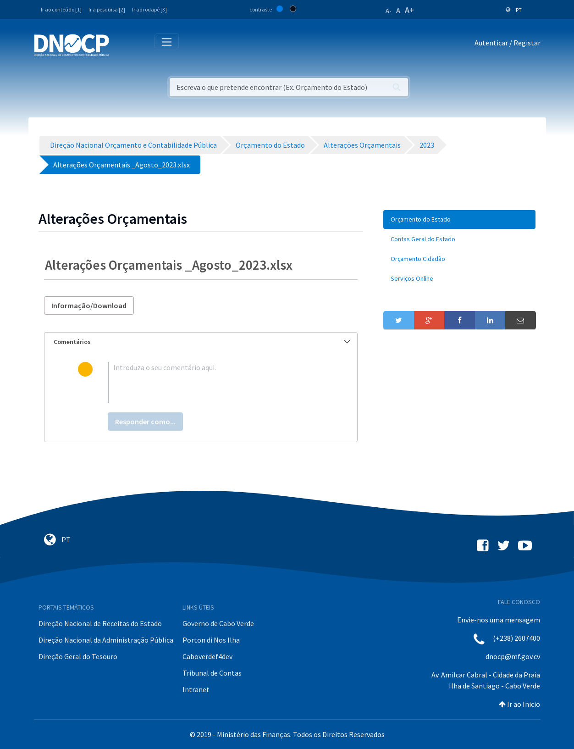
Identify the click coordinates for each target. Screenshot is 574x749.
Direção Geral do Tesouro (78, 656)
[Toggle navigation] (121, 44)
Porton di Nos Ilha (211, 639)
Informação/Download (89, 305)
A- (389, 10)
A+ (409, 10)
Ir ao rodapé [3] (149, 9)
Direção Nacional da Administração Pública (106, 639)
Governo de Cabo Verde (218, 623)
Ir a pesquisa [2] (106, 9)
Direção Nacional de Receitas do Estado (100, 623)
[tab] (201, 342)
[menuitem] (459, 219)
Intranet (196, 689)
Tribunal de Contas (212, 672)
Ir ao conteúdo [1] (61, 9)
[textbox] (216, 382)
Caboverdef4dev (207, 656)
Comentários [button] (202, 342)
